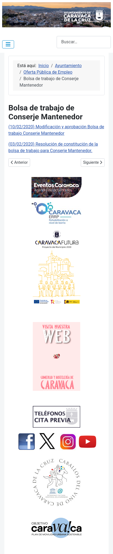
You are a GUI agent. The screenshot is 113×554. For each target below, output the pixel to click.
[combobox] (84, 42)
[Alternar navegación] (8, 44)
